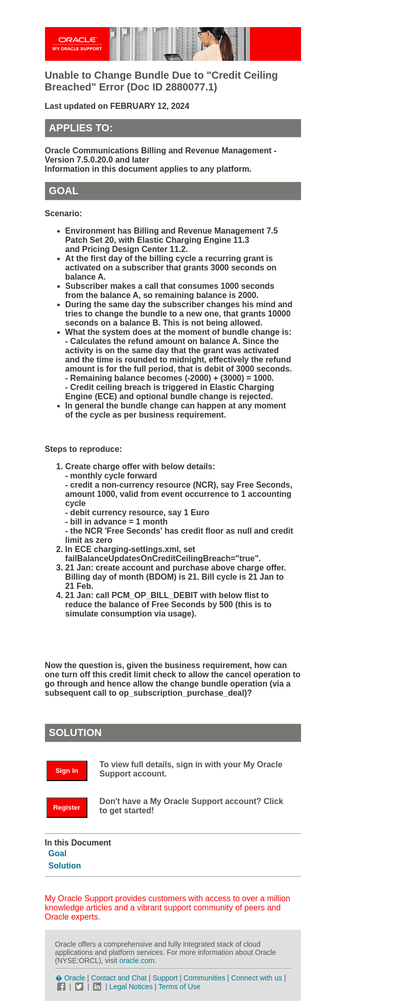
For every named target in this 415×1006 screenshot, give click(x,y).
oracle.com (137, 960)
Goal (58, 853)
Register (66, 807)
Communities (204, 978)
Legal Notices (131, 986)
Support (165, 978)
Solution (65, 865)
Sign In (66, 770)
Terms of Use (179, 986)
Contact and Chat (119, 978)
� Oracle (70, 978)
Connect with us (257, 978)
